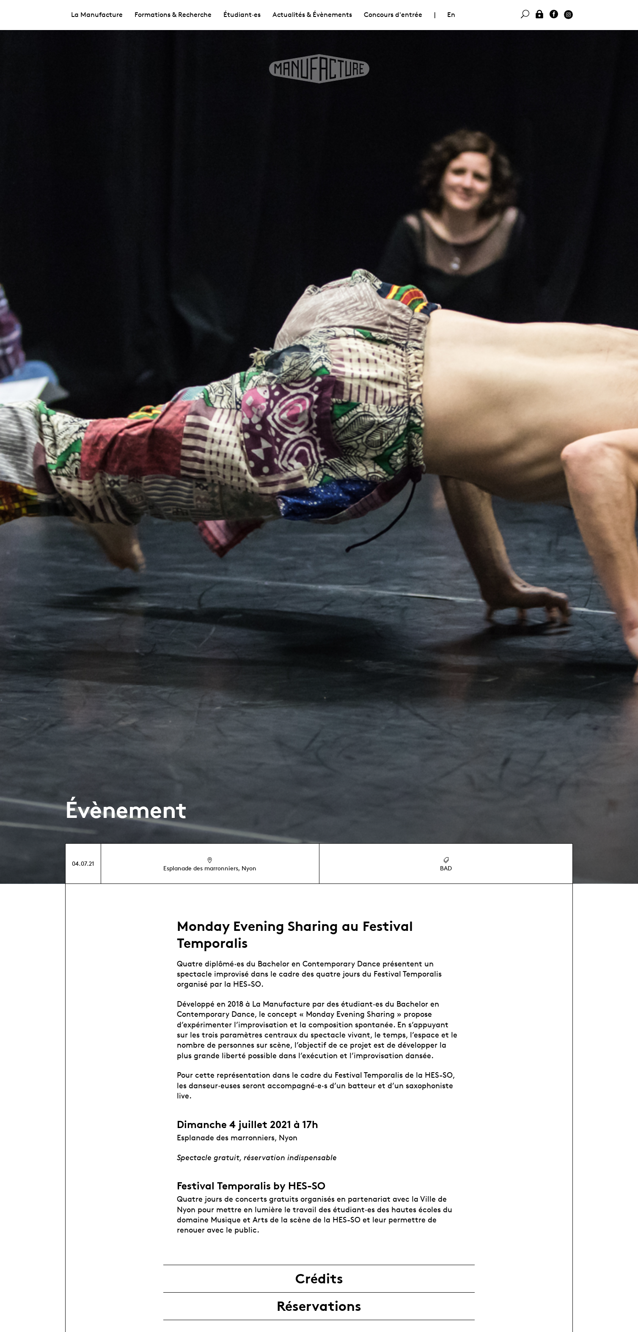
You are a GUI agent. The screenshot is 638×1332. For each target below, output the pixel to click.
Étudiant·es (242, 15)
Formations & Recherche (173, 15)
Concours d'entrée (393, 15)
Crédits (319, 1279)
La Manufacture (97, 15)
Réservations (319, 1306)
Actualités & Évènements (312, 15)
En (451, 15)
